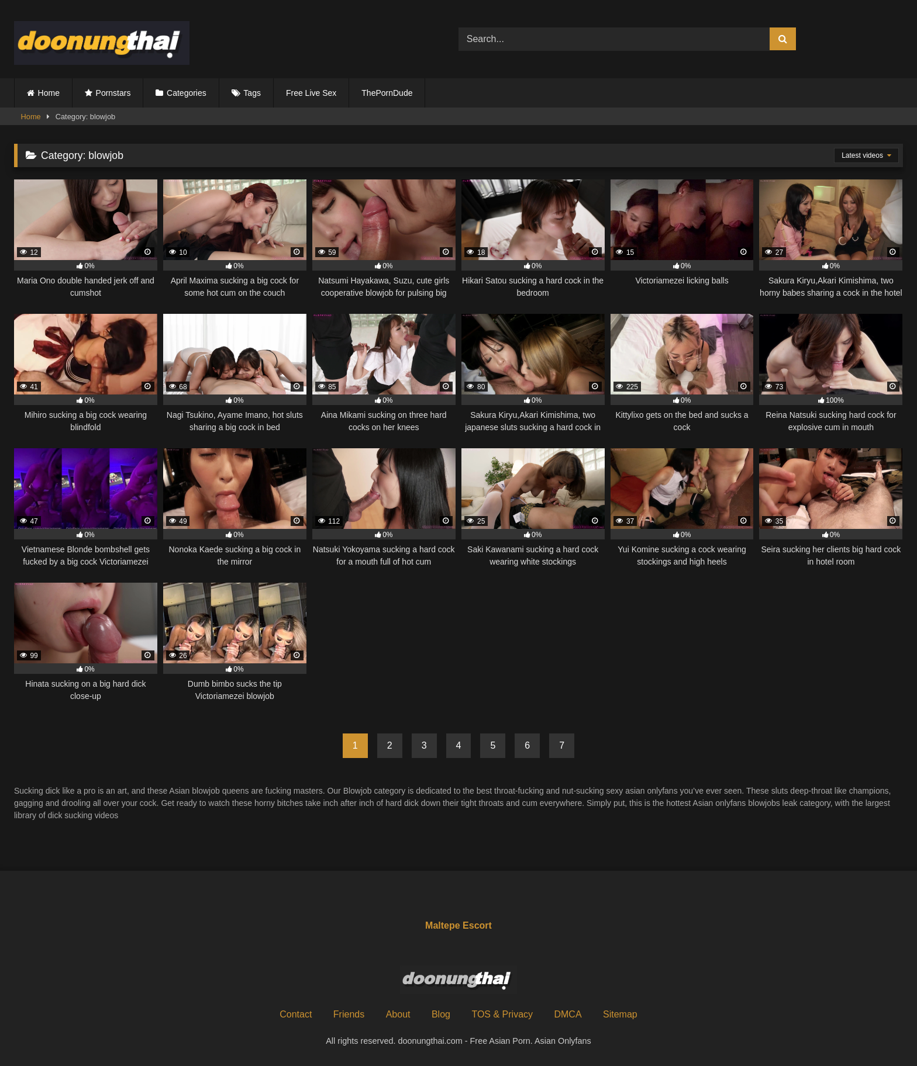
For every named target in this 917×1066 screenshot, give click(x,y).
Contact (296, 1014)
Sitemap (620, 1014)
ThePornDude (386, 93)
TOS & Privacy (502, 1014)
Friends (348, 1014)
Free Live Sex (311, 93)
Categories (186, 93)
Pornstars (113, 93)
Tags (252, 93)
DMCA (567, 1014)
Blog (441, 1014)
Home (49, 93)
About (398, 1014)
